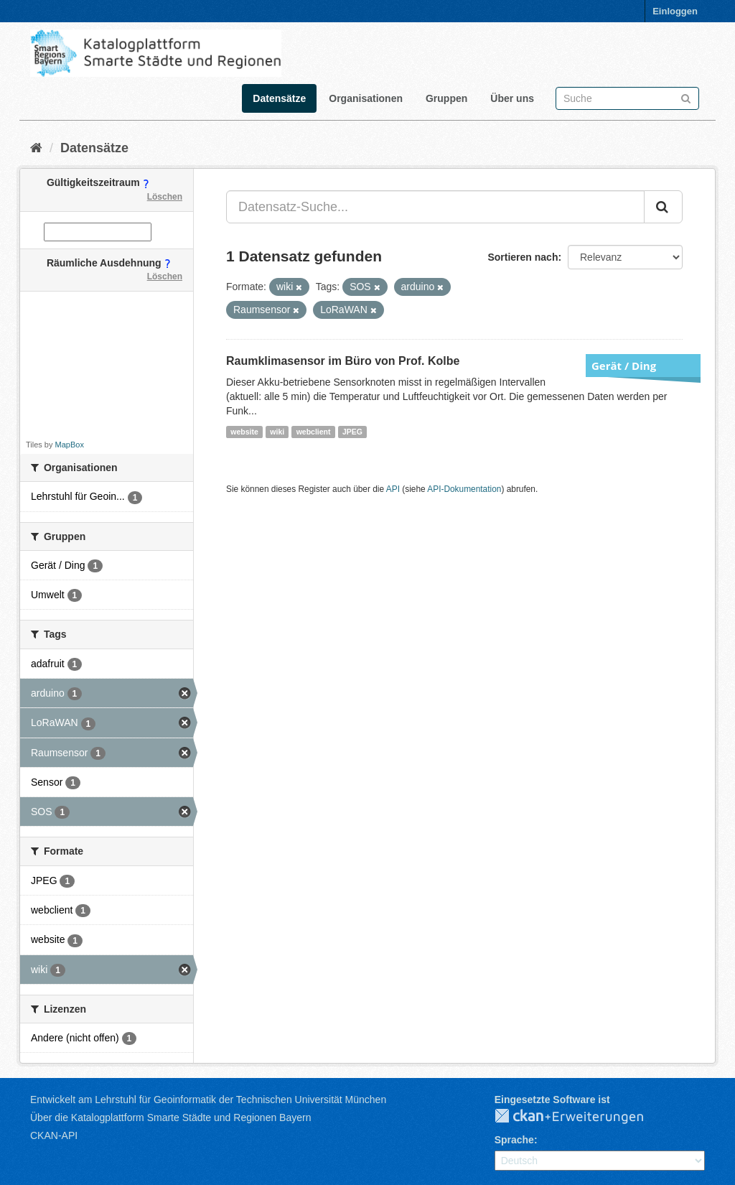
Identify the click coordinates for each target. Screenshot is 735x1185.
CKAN (581, 1116)
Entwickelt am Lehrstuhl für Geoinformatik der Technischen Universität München (208, 1099)
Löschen (164, 197)
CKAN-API (54, 1135)
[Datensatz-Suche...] (435, 206)
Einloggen (675, 11)
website (244, 431)
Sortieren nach (522, 257)
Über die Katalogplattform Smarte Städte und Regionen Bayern (170, 1117)
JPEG (352, 431)
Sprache (514, 1140)
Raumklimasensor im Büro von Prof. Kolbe (342, 361)
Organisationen (366, 98)
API (393, 489)
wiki (277, 431)
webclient (313, 431)
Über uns (512, 98)
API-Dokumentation (464, 489)
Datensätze (279, 98)
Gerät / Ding (623, 365)
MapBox (69, 444)
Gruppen (446, 98)
